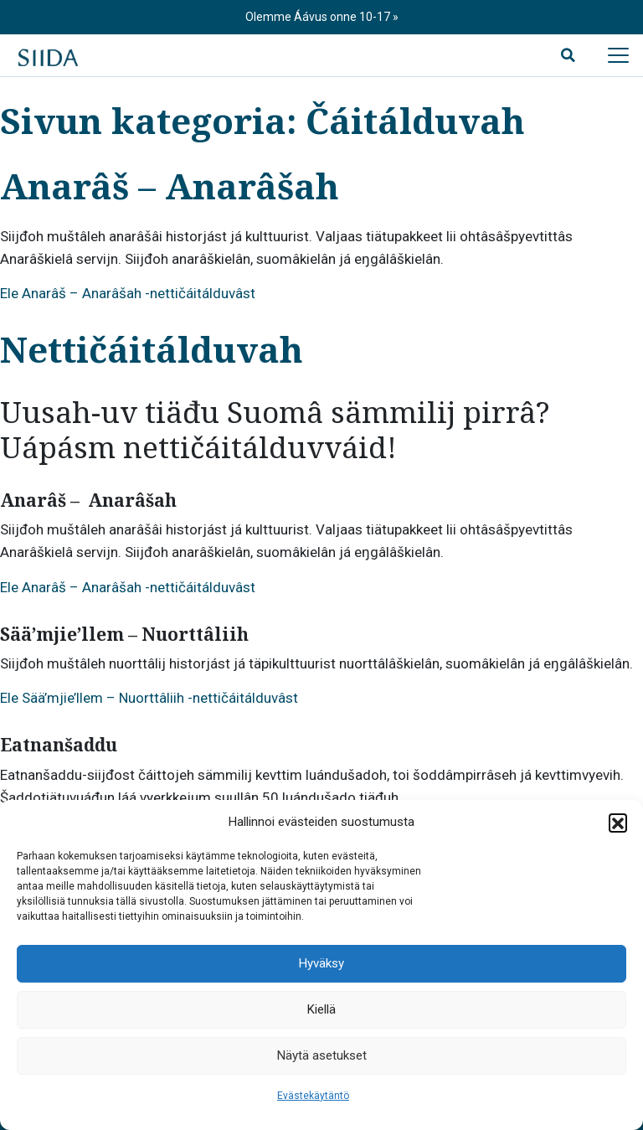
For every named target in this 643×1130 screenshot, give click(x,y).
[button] (618, 822)
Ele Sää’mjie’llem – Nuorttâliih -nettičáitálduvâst (149, 697)
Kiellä (321, 1009)
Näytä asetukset (322, 1055)
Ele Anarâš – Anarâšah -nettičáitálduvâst (127, 293)
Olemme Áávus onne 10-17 (319, 16)
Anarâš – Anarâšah (169, 185)
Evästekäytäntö (313, 1096)
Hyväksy (321, 963)
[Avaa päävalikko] (618, 55)
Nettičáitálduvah (151, 349)
